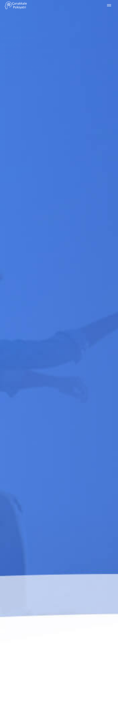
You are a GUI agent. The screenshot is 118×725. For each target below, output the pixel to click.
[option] (59, 362)
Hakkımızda (12, 52)
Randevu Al (37, 52)
